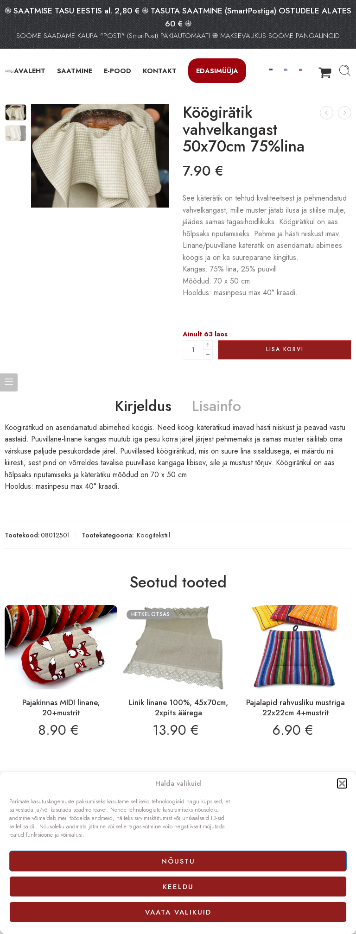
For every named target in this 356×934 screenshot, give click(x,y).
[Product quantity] (193, 350)
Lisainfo (216, 406)
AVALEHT (29, 71)
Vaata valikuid (178, 912)
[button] (342, 783)
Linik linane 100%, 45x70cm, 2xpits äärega (178, 707)
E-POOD (117, 71)
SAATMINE (74, 71)
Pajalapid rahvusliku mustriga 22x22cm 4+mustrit (295, 707)
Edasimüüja (217, 71)
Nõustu (178, 861)
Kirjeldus (143, 406)
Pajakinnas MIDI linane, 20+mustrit (61, 707)
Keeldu (178, 887)
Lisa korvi (285, 349)
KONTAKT (160, 71)
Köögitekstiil (153, 535)
